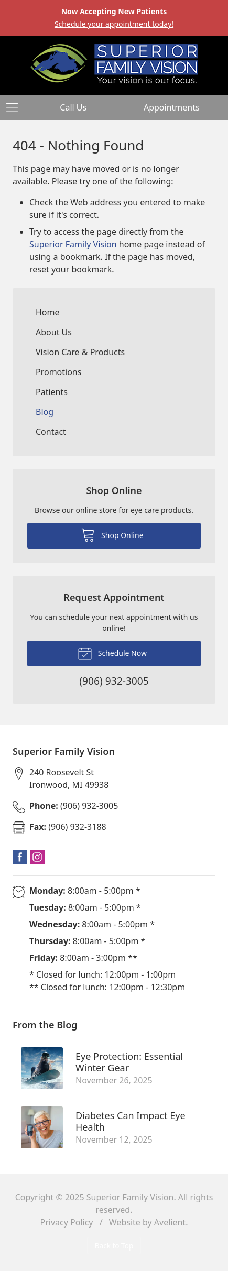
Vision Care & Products (80, 352)
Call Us (73, 107)
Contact (51, 431)
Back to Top (114, 1246)
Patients (52, 392)
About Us (54, 332)
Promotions (58, 372)
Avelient (170, 1222)
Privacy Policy (66, 1222)
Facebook (20, 857)
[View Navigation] (15, 107)
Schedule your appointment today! (114, 24)
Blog (44, 412)
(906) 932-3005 (73, 806)
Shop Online (112, 534)
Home (48, 312)
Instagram (37, 857)
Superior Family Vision (73, 244)
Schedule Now (112, 652)
